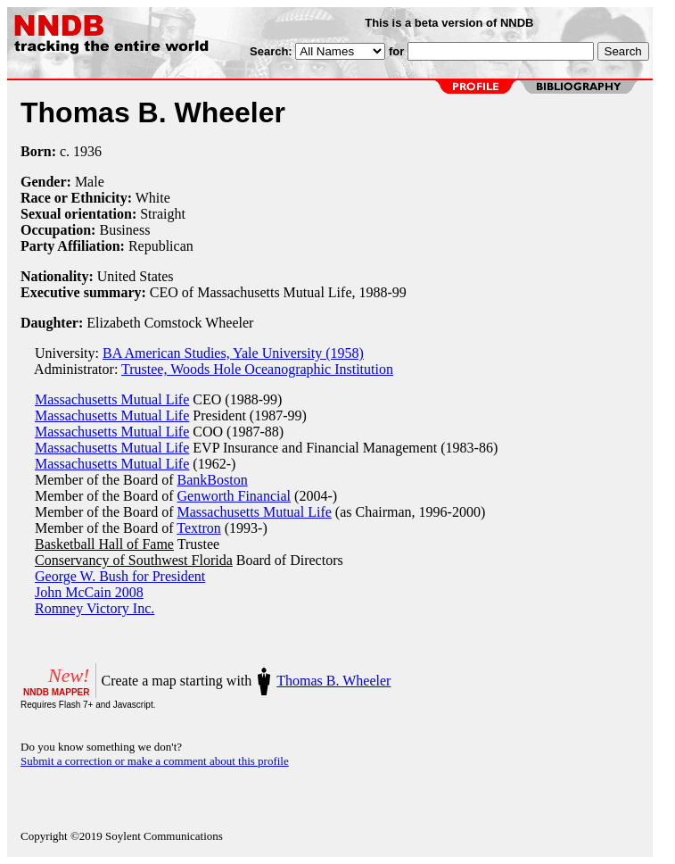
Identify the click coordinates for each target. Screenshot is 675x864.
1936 (87, 151)
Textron (199, 528)
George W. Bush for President (120, 576)
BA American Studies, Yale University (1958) (233, 353)
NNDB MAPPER (56, 692)
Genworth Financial (234, 495)
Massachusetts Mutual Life (112, 399)
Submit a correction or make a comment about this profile (155, 761)
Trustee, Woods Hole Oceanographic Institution (257, 369)
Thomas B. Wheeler (333, 680)
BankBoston (212, 479)
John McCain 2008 (89, 592)
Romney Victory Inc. (94, 608)
